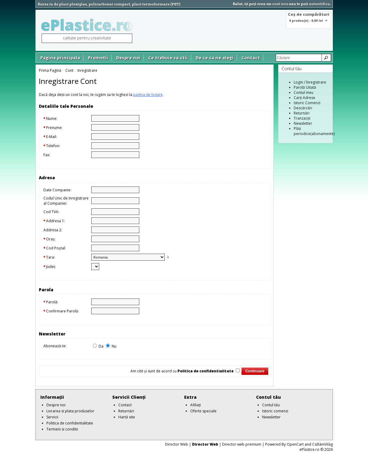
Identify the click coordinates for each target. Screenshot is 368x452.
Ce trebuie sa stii (168, 58)
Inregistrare (87, 70)
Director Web (176, 444)
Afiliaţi (195, 404)
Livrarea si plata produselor (70, 411)
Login (298, 82)
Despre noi (128, 58)
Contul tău (271, 404)
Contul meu (303, 92)
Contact (250, 58)
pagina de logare (148, 94)
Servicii (52, 417)
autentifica (319, 4)
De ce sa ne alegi (215, 58)
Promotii (98, 58)
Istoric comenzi (275, 411)
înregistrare (316, 82)
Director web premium (241, 444)
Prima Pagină (50, 70)
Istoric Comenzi (307, 102)
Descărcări (303, 108)
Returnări (301, 113)
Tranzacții (302, 118)
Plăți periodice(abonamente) (314, 131)
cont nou (280, 4)
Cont (69, 70)
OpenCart (295, 444)
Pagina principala (60, 58)
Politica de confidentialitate (69, 423)
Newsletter (303, 123)
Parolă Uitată (305, 87)
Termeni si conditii (62, 429)
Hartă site (126, 417)
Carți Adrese (304, 97)
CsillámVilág (322, 444)
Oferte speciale (203, 411)
